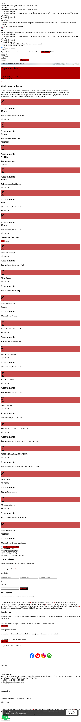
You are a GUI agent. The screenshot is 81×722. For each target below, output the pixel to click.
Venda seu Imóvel (14, 23)
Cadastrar (24, 588)
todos (3, 241)
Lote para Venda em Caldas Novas (57, 604)
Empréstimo (22, 639)
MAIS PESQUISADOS (11, 551)
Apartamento (17, 5)
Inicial (3, 32)
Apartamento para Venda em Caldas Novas (15, 602)
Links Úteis (54, 23)
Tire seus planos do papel (9, 624)
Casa (23, 5)
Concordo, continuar (71, 712)
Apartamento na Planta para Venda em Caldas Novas (35, 606)
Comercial (29, 5)
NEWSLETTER (8, 549)
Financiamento (39, 23)
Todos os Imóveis (7, 5)
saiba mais (4, 626)
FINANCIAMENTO (10, 553)
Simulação (13, 639)
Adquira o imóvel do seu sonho (29, 624)
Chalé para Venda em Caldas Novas (50, 608)
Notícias (47, 23)
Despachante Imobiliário (9, 11)
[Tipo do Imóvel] (10, 52)
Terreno (35, 5)
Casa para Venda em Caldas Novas (42, 602)
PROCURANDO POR (11, 547)
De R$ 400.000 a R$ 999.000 (64, 709)
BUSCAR (45, 52)
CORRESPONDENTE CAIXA (14, 555)
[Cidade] (26, 52)
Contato (3, 24)
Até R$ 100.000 (6, 709)
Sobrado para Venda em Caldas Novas (66, 606)
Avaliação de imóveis (8, 19)
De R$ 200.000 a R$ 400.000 (43, 709)
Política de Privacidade (20, 713)
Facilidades (5, 639)
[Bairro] (37, 52)
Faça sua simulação (47, 624)
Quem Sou (4, 23)
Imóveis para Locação (26, 32)
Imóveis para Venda (12, 32)
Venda (7, 241)
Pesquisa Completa (27, 23)
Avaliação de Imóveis (8, 17)
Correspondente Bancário (67, 23)
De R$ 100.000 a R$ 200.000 (23, 709)
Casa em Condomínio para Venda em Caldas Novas (27, 604)
